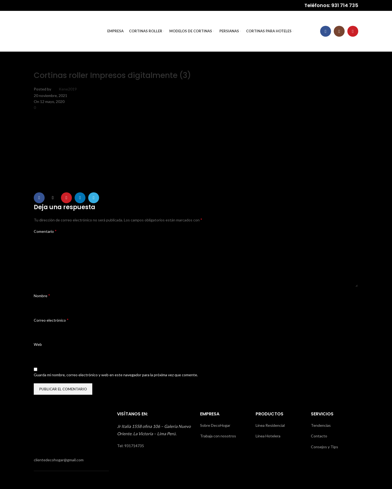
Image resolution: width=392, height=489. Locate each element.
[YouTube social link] (352, 31)
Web (38, 344)
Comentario (45, 231)
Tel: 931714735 (130, 445)
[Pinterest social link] (66, 197)
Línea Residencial (270, 425)
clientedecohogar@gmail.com (59, 459)
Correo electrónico (51, 319)
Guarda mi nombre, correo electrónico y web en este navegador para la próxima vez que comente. (116, 374)
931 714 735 (344, 5)
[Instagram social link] (339, 31)
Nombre (42, 295)
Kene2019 (68, 89)
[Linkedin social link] (80, 197)
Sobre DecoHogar (215, 425)
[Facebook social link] (325, 31)
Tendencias (321, 425)
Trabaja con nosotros (218, 436)
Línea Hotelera (268, 436)
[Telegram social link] (93, 197)
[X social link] (52, 197)
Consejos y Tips (324, 446)
